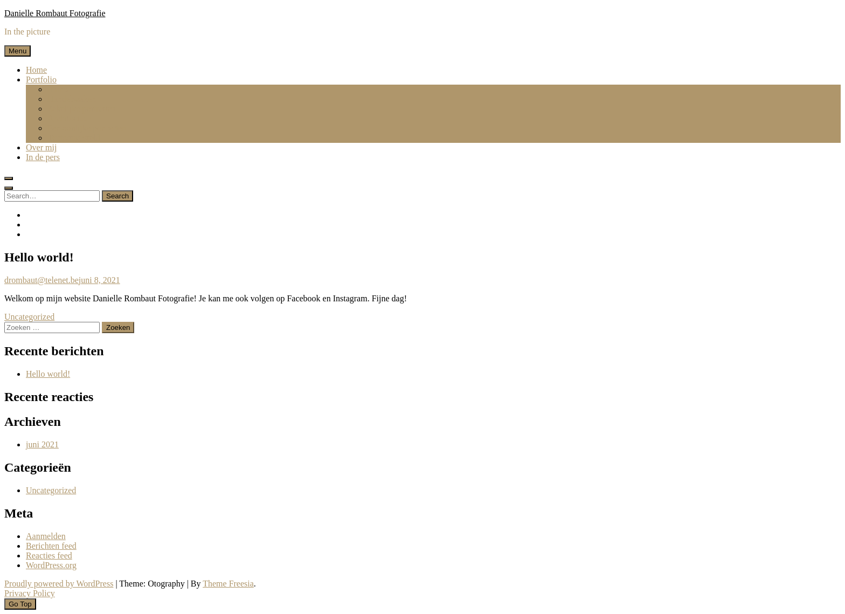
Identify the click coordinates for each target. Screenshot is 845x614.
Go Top (20, 604)
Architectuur (69, 118)
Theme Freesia (228, 583)
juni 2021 (42, 444)
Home (36, 69)
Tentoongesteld (73, 137)
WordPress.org (51, 565)
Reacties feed (49, 555)
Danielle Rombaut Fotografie (55, 13)
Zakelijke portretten (81, 108)
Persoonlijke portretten (86, 128)
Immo (57, 89)
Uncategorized (29, 316)
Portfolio (41, 79)
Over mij (41, 147)
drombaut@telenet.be (41, 280)
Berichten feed (51, 545)
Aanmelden (46, 536)
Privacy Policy (29, 593)
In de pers (43, 157)
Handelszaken (71, 99)
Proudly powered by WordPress (58, 583)
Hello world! (48, 373)
